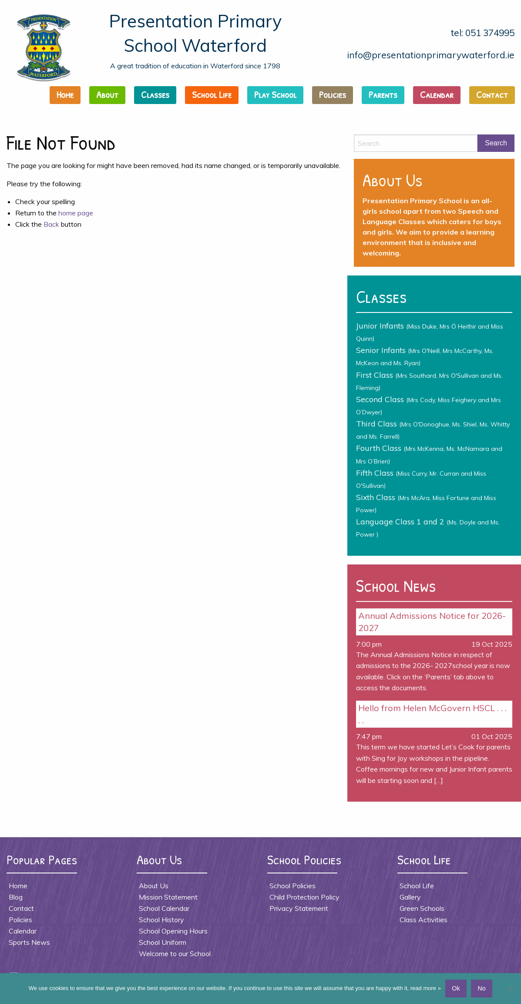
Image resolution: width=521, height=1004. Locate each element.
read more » (425, 988)
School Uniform (162, 942)
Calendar (437, 94)
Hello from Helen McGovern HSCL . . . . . (432, 713)
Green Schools (422, 908)
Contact (492, 94)
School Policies (292, 885)
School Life (212, 94)
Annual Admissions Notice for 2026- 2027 (432, 621)
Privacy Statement (298, 908)
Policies (332, 94)
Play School (275, 94)
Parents (383, 94)
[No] (510, 988)
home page (75, 212)
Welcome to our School (175, 953)
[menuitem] (68, 97)
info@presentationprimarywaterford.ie (430, 54)
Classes (155, 94)
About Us (153, 885)
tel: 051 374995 (482, 32)
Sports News (29, 942)
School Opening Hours (173, 931)
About (107, 94)
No (481, 988)
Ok (456, 988)
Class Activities (423, 919)
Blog (16, 897)
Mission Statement (168, 897)
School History (161, 919)
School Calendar (164, 908)
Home (65, 94)
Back (51, 224)
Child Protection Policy (304, 897)
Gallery (410, 897)
